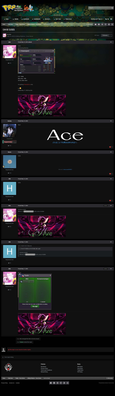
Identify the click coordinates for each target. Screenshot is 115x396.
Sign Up (107, 19)
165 (9, 173)
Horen (9, 152)
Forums (15, 19)
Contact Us (11, 383)
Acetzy (9, 121)
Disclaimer (43, 366)
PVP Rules (80, 372)
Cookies (17, 383)
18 (9, 199)
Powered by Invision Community (106, 382)
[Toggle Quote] (20, 248)
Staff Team (57, 19)
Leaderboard (36, 19)
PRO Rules (47, 19)
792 (9, 145)
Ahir (10, 34)
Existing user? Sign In (97, 19)
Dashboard (25, 19)
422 (9, 63)
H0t (10, 179)
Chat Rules (80, 368)
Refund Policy (44, 372)
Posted (23, 42)
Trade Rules (80, 370)
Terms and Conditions (46, 370)
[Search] (95, 8)
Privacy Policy (44, 368)
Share (97, 35)
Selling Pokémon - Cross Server (24, 36)
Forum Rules (67, 19)
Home (7, 19)
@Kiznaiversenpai (28, 211)
